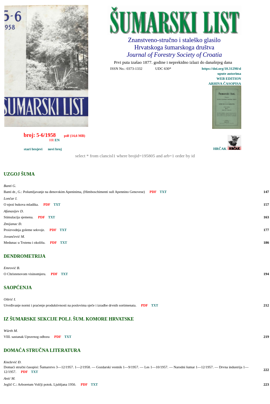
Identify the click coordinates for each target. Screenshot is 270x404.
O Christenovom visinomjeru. (25, 274)
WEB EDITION (229, 78)
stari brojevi (24, 149)
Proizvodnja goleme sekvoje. (24, 230)
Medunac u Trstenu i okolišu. (24, 242)
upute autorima (229, 73)
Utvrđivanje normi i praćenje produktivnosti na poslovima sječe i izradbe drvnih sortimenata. (70, 305)
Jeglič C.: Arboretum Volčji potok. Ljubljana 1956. (40, 384)
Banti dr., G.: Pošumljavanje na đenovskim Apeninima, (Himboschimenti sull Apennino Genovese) (74, 192)
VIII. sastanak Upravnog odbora (26, 337)
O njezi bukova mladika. (21, 204)
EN (57, 140)
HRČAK (227, 149)
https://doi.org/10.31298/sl (221, 68)
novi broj (52, 149)
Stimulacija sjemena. (18, 217)
